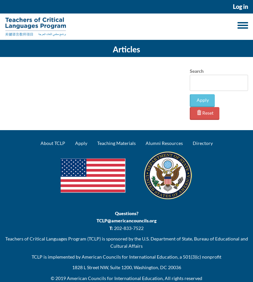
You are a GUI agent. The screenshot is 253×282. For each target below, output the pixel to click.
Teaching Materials (116, 143)
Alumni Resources (164, 143)
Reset (205, 113)
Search (197, 71)
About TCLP (53, 143)
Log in (240, 6)
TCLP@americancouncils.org (126, 220)
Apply (203, 100)
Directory (203, 143)
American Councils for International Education (115, 278)
